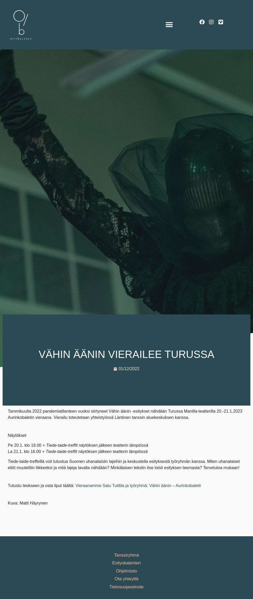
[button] (169, 25)
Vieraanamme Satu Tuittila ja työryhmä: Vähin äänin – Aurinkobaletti (138, 485)
